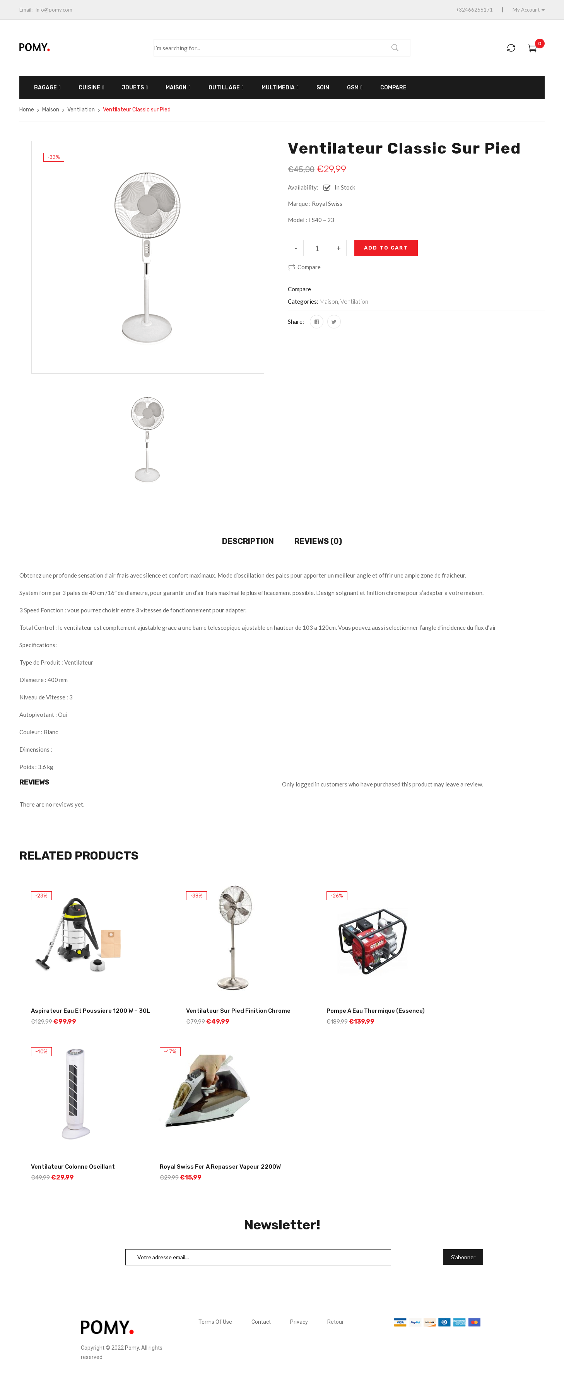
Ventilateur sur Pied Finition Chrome (238, 1010)
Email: (25, 10)
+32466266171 (474, 10)
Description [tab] (248, 541)
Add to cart (386, 248)
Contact (261, 1322)
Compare (309, 266)
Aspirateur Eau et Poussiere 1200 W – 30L (90, 1010)
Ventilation (81, 109)
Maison (50, 109)
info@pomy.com (54, 10)
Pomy (132, 1348)
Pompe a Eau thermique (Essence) (375, 1010)
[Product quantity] (317, 248)
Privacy (299, 1322)
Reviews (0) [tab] (318, 541)
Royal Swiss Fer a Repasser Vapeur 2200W (220, 1166)
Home (26, 109)
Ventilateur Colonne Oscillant (73, 1166)
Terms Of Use (215, 1322)
